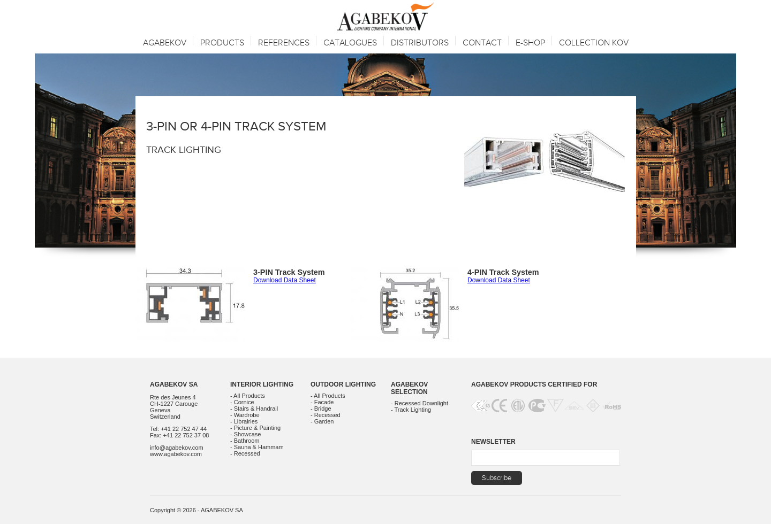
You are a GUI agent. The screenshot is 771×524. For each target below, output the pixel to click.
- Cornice (242, 402)
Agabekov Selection (409, 388)
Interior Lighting (261, 384)
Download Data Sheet (284, 280)
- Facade (322, 402)
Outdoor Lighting (343, 384)
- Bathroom (244, 440)
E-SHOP (530, 43)
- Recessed (245, 453)
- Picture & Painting (255, 428)
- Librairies (244, 421)
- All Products (247, 395)
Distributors (420, 43)
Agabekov (164, 43)
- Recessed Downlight (419, 403)
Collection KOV (594, 43)
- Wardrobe (245, 415)
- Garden (322, 421)
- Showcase (245, 434)
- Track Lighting (411, 409)
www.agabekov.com (176, 454)
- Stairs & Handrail (254, 408)
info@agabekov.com (176, 447)
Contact (482, 43)
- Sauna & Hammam (257, 447)
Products (222, 43)
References (283, 43)
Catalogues (350, 43)
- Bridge (321, 408)
